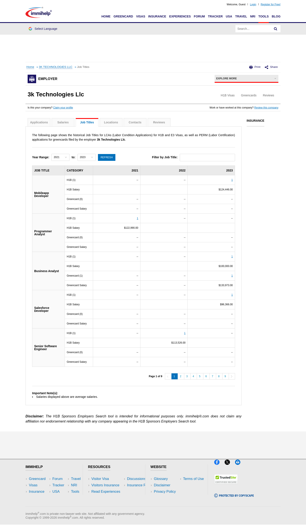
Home (105, 16)
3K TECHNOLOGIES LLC (55, 67)
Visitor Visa (100, 479)
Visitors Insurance (105, 485)
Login (253, 4)
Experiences (180, 16)
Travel (241, 16)
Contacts (135, 122)
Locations (111, 122)
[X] (230, 466)
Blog (276, 16)
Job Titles (87, 122)
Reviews (159, 122)
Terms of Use (164, 498)
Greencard (123, 16)
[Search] (276, 28)
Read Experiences (105, 492)
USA (229, 16)
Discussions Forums (107, 498)
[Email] (239, 466)
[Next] (232, 376)
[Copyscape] (234, 499)
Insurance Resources (108, 504)
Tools (263, 16)
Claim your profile (63, 107)
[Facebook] (219, 466)
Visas (140, 16)
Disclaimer (162, 485)
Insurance (157, 16)
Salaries (63, 122)
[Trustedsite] (226, 485)
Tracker (215, 16)
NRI (252, 16)
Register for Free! (270, 4)
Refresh (107, 157)
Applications (39, 122)
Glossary (161, 479)
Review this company (266, 107)
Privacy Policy (165, 492)
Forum (199, 16)
